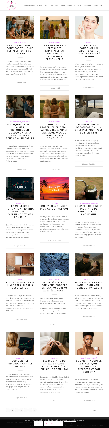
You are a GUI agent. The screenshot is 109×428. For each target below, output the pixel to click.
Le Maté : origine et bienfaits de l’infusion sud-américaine (89, 210)
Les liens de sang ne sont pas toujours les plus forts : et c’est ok (20, 49)
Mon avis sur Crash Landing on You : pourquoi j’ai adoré (89, 285)
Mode (20, 280)
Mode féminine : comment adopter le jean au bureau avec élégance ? (54, 286)
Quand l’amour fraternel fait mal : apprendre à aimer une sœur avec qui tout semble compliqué (54, 131)
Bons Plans (20, 203)
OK (38, 424)
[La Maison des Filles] (11, 5)
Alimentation (85, 203)
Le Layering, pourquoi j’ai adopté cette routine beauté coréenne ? (89, 51)
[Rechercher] (101, 5)
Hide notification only (53, 424)
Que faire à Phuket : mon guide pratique (54, 207)
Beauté (88, 43)
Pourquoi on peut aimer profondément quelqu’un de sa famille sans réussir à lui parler (20, 131)
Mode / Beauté (54, 280)
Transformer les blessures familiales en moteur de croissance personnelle (54, 52)
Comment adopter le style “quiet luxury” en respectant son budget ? (89, 366)
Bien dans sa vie (20, 43)
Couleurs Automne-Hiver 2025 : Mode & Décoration (20, 285)
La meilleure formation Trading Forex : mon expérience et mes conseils (20, 211)
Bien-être (89, 122)
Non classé (26, 122)
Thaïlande (54, 203)
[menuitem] (29, 5)
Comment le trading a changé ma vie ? (20, 363)
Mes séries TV (89, 280)
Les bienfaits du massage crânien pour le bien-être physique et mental (54, 365)
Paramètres (70, 424)
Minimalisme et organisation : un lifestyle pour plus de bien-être (89, 128)
